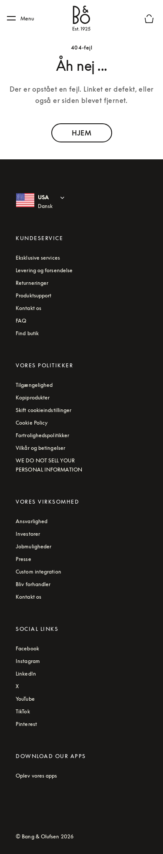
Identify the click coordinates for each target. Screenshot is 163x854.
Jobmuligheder (33, 546)
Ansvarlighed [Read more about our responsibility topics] (31, 521)
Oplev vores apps (36, 775)
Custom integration (38, 571)
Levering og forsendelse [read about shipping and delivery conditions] (44, 270)
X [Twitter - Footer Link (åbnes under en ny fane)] (17, 686)
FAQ (21, 320)
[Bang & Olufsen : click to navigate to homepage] (82, 19)
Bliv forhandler (33, 584)
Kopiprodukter (33, 397)
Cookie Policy (32, 422)
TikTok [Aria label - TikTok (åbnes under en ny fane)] (23, 711)
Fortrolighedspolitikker (42, 435)
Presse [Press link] (23, 559)
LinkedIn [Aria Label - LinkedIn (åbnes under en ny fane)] (26, 673)
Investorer (28, 534)
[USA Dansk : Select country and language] (53, 202)
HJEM (81, 133)
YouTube (25, 699)
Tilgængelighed (34, 385)
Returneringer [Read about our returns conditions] (32, 283)
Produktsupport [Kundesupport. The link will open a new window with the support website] (33, 295)
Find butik (27, 333)
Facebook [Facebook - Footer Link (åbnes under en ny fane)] (27, 648)
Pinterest (26, 724)
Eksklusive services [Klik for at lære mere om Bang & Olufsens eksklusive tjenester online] (38, 257)
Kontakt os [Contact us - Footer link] (28, 308)
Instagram (28, 661)
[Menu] (23, 19)
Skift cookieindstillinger (44, 410)
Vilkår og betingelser (40, 448)
